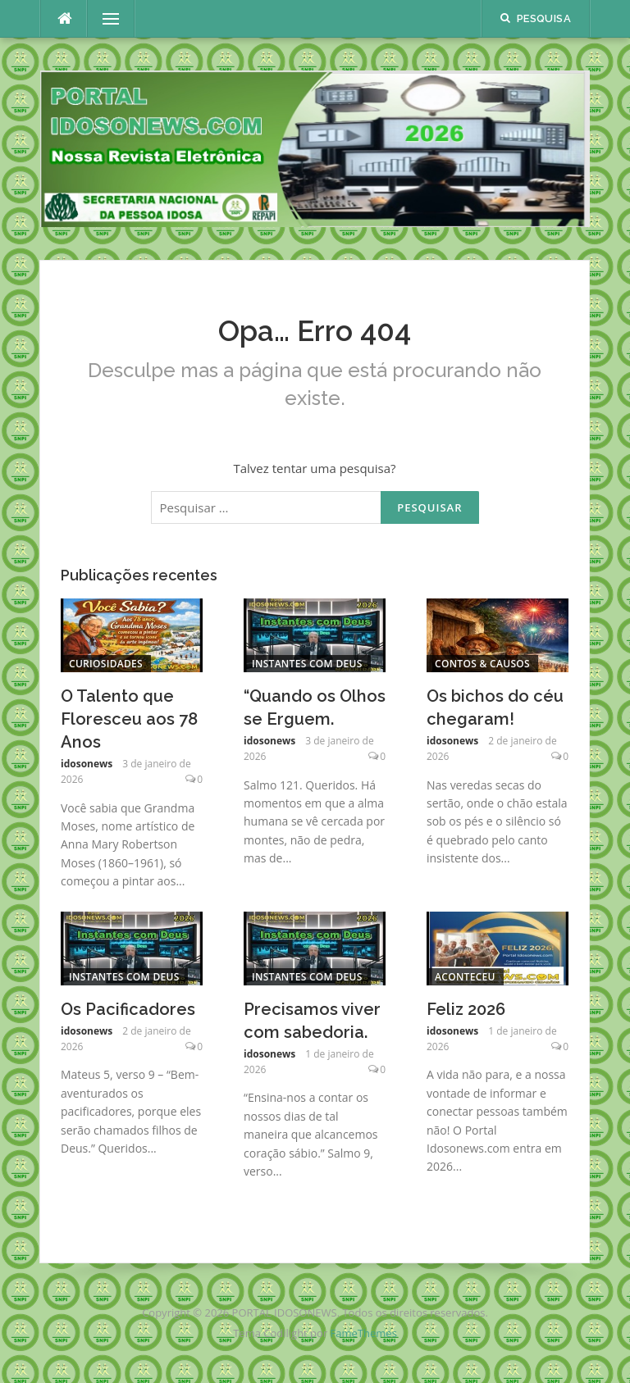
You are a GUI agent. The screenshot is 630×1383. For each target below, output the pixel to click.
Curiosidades (106, 664)
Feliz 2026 (466, 1009)
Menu (104, 19)
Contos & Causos (482, 664)
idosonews (86, 764)
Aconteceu (465, 977)
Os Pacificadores (128, 1009)
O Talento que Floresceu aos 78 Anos (129, 719)
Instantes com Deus (307, 664)
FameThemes (364, 1333)
